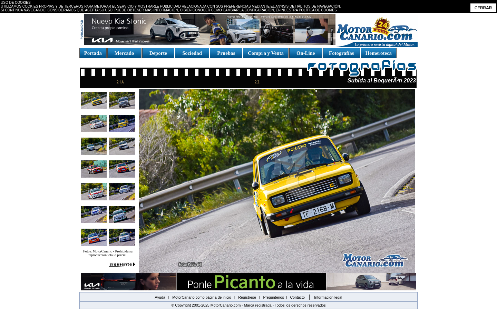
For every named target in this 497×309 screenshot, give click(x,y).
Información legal (328, 297)
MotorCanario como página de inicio (201, 297)
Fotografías (341, 53)
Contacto (297, 297)
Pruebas (226, 53)
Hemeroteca (379, 53)
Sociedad (192, 53)
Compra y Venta (266, 53)
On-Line (305, 53)
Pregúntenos (273, 297)
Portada (93, 53)
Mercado (124, 53)
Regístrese (247, 297)
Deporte (158, 53)
